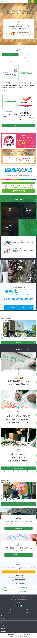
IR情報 (2, 625)
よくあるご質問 (4, 628)
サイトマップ (27, 634)
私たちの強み (4, 615)
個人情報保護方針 (10, 634)
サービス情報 (4, 622)
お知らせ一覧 (18, 125)
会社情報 (3, 618)
